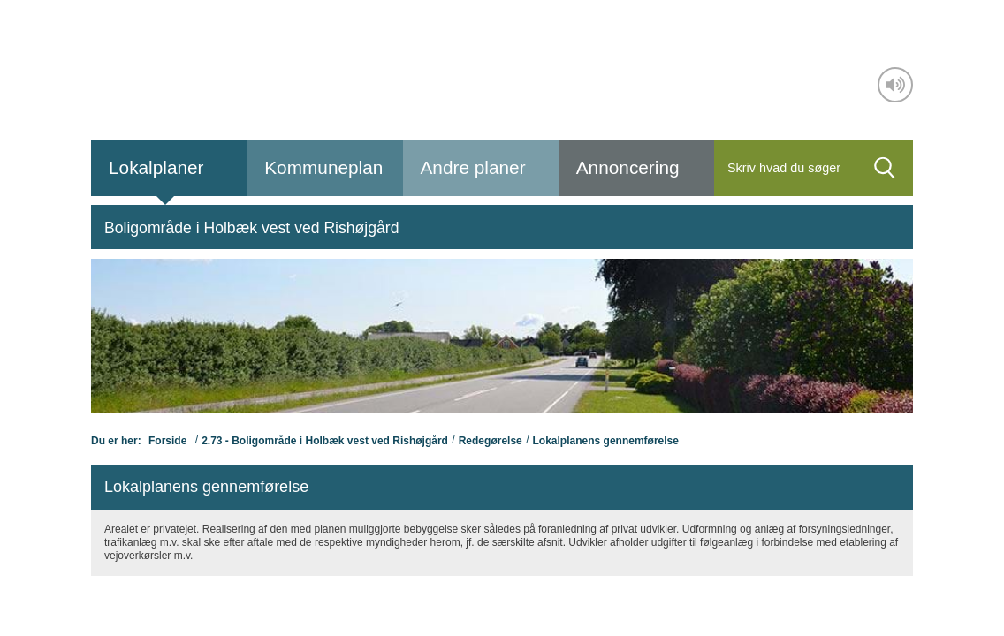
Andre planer (473, 167)
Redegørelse (490, 441)
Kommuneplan (323, 167)
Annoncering (628, 167)
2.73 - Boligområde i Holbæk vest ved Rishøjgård (325, 441)
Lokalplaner (156, 167)
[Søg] (785, 168)
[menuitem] (251, 227)
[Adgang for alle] (895, 84)
